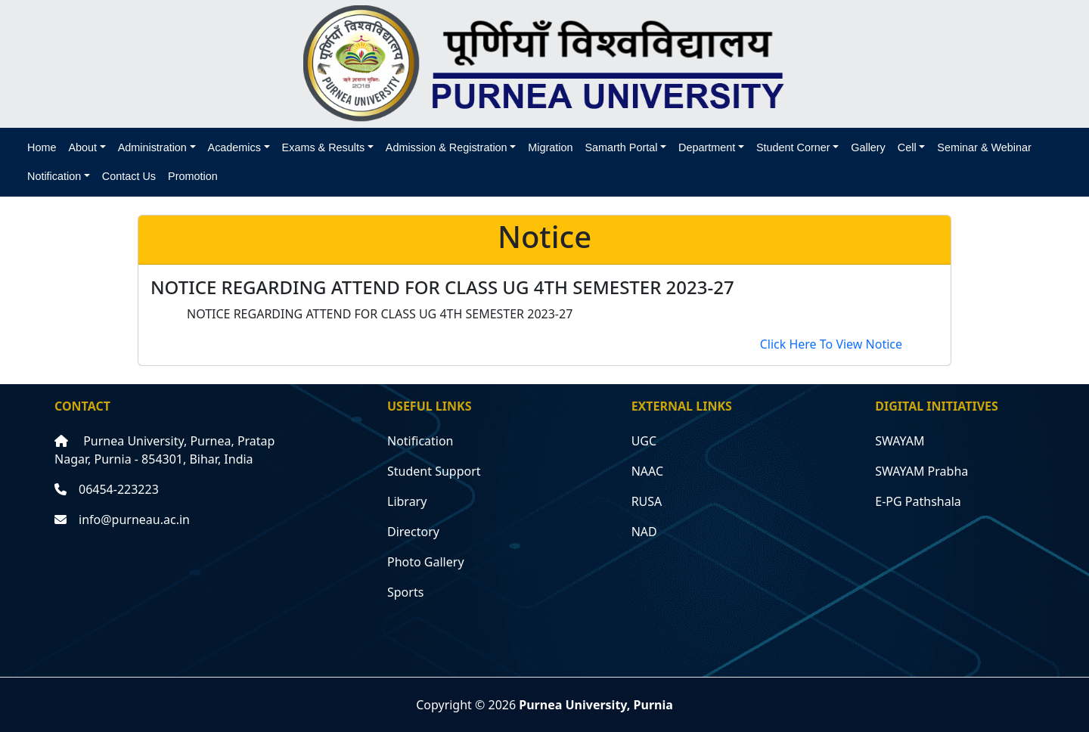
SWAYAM (899, 441)
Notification (54, 176)
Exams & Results (323, 147)
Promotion (193, 176)
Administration (152, 147)
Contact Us (129, 176)
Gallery (868, 147)
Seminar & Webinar (984, 147)
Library (407, 501)
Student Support (434, 471)
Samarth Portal (621, 147)
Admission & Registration (446, 147)
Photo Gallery (425, 562)
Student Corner (793, 147)
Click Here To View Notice (831, 344)
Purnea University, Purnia (596, 704)
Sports (405, 592)
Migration (550, 147)
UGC (643, 441)
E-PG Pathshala (918, 501)
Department (706, 147)
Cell (907, 147)
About (82, 147)
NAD (644, 531)
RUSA (646, 501)
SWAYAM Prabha (921, 471)
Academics (234, 147)
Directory (413, 531)
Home (41, 147)
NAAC (647, 471)
